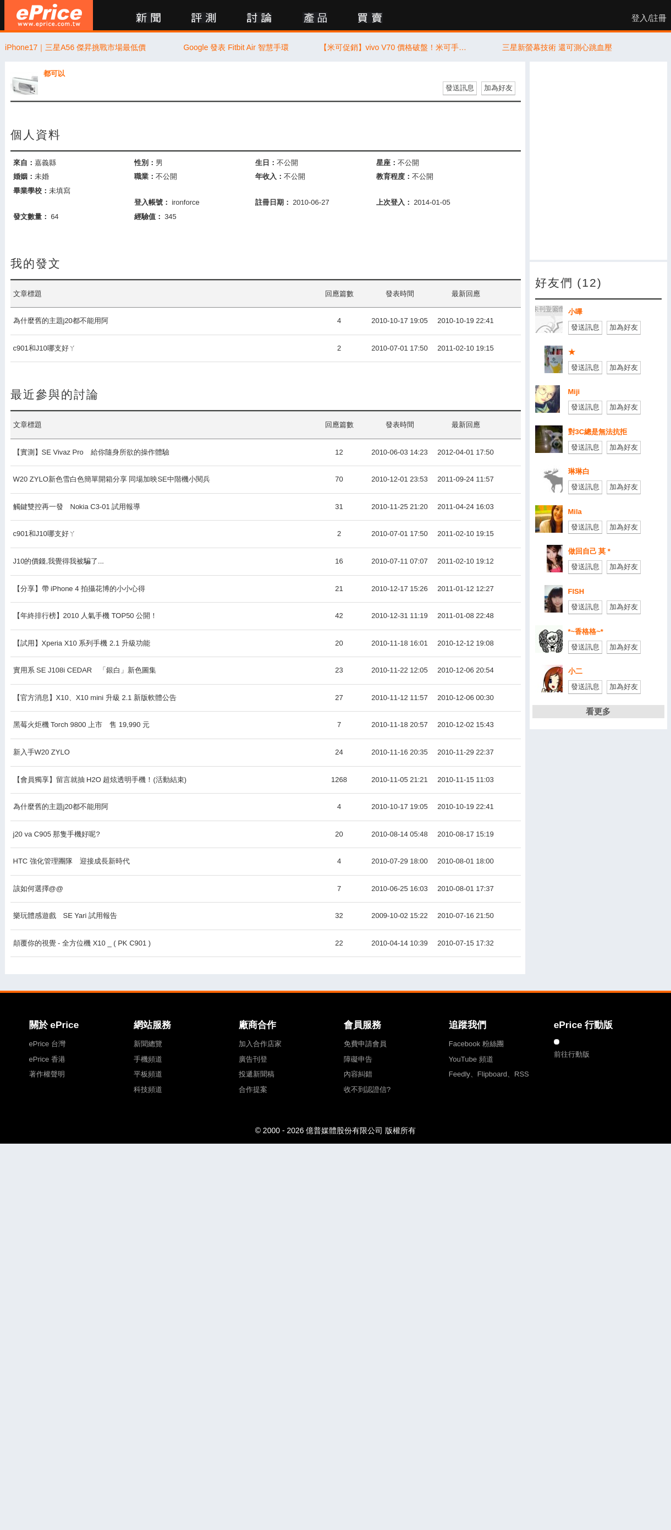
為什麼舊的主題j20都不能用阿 (60, 320)
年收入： (269, 176)
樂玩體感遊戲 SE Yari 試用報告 (65, 915)
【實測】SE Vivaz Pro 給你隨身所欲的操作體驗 (91, 452)
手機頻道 (148, 1059)
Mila (575, 511)
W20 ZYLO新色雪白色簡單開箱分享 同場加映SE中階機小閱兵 (111, 479)
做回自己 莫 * (589, 551)
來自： (24, 163)
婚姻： (24, 176)
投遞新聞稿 (256, 1074)
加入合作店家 (260, 1044)
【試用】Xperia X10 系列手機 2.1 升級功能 (81, 643)
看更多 (598, 711)
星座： (387, 163)
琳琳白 (579, 471)
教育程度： (394, 176)
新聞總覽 (148, 1044)
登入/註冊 (649, 18)
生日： (266, 163)
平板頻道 (148, 1074)
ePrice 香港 (47, 1059)
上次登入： (394, 202)
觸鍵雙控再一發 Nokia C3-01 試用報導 (77, 506)
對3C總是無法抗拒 (598, 432)
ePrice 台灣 (47, 1044)
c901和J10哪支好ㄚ (44, 348)
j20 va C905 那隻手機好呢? (56, 834)
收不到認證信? (367, 1089)
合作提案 (253, 1089)
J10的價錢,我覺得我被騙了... (58, 561)
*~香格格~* (585, 631)
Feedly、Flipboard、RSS (489, 1074)
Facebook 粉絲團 (476, 1044)
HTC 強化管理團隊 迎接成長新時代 (71, 861)
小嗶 (575, 312)
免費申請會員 (365, 1044)
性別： (145, 163)
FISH (576, 591)
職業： (145, 176)
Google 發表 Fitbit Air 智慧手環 (235, 47)
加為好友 (498, 88)
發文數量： (31, 216)
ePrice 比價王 (48, 15)
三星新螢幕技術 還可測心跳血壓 (557, 47)
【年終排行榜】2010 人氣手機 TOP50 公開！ (85, 615)
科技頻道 (148, 1089)
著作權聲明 (47, 1074)
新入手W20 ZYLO (41, 752)
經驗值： (148, 216)
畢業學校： (31, 191)
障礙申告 (358, 1059)
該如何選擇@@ (38, 888)
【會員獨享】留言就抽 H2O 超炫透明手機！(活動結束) (100, 779)
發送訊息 (460, 88)
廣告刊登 (253, 1059)
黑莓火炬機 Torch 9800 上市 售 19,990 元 (81, 724)
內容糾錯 (358, 1074)
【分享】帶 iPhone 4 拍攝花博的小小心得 (79, 588)
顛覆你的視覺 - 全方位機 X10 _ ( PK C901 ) (82, 943)
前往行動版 (572, 1054)
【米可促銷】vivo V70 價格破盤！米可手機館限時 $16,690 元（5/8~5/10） (397, 47)
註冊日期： (273, 202)
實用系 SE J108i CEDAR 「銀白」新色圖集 (85, 670)
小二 (575, 671)
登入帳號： (152, 202)
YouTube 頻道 (471, 1059)
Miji (574, 391)
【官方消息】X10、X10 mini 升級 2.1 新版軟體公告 (95, 697)
